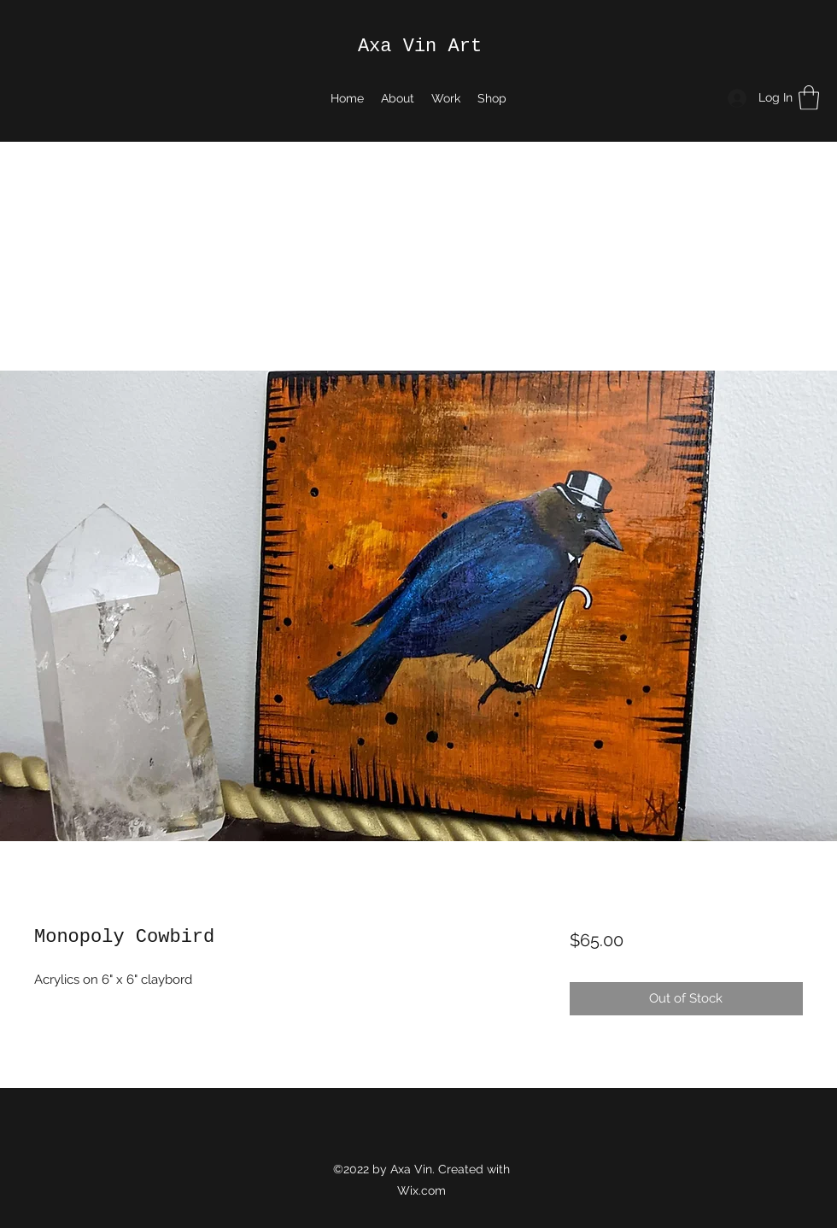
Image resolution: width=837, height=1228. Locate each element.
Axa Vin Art (420, 46)
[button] (809, 97)
